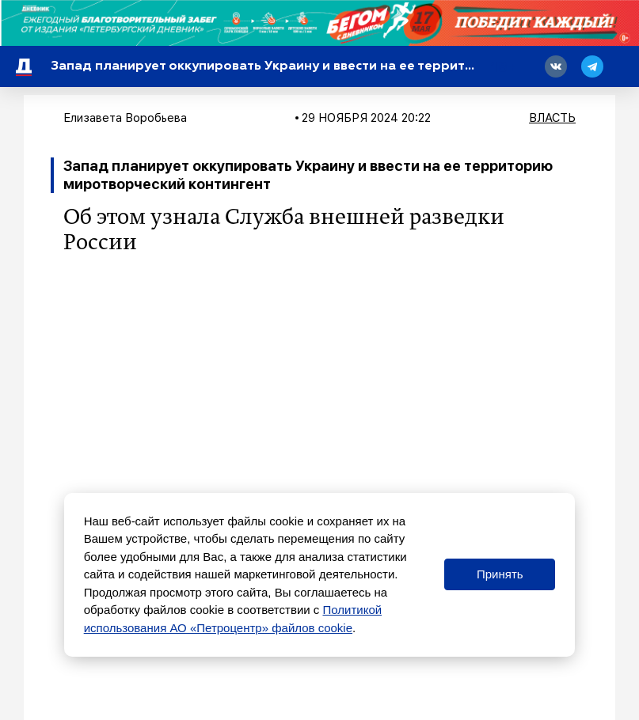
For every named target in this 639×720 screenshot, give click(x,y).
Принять (500, 574)
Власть (552, 118)
